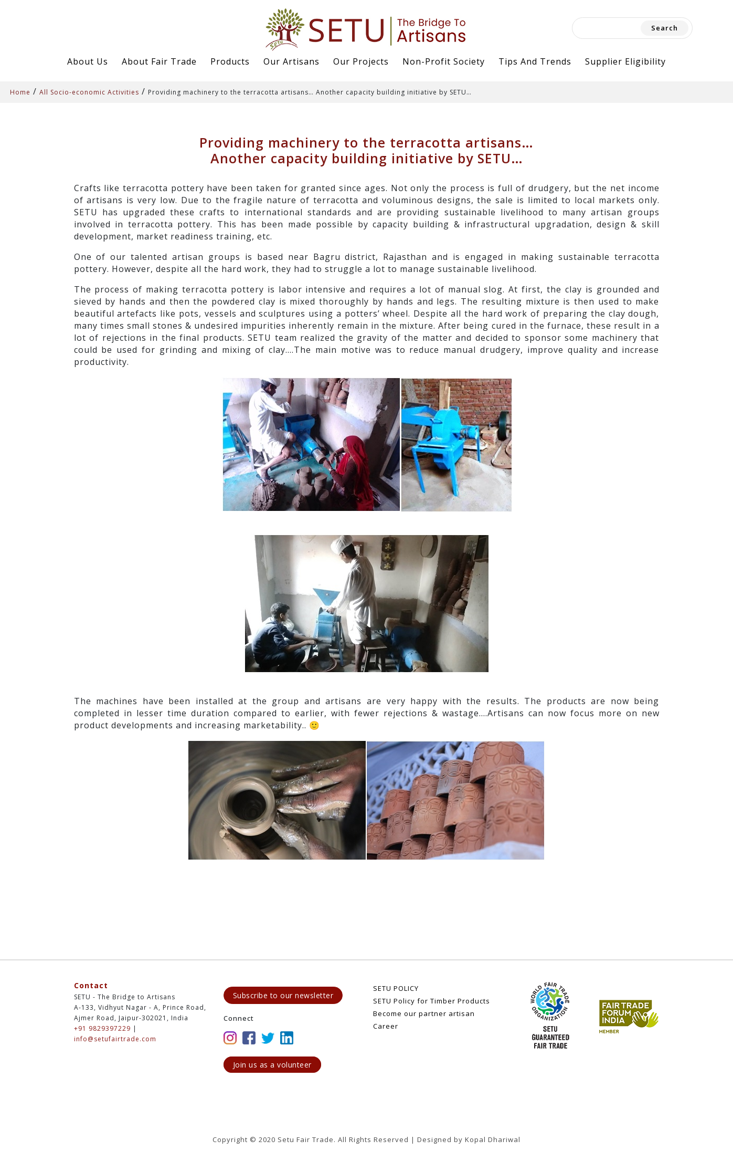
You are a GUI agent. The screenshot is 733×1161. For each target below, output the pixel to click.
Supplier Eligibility (625, 61)
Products (230, 61)
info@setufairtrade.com (115, 1038)
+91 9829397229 (102, 1028)
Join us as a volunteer (272, 1065)
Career (385, 1026)
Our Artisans (291, 61)
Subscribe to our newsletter (283, 995)
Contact (91, 985)
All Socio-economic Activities (89, 92)
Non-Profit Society (443, 61)
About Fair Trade (159, 61)
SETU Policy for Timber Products (431, 1001)
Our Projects (361, 61)
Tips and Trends (534, 61)
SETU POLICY (396, 988)
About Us (87, 61)
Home (20, 92)
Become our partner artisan (424, 1013)
